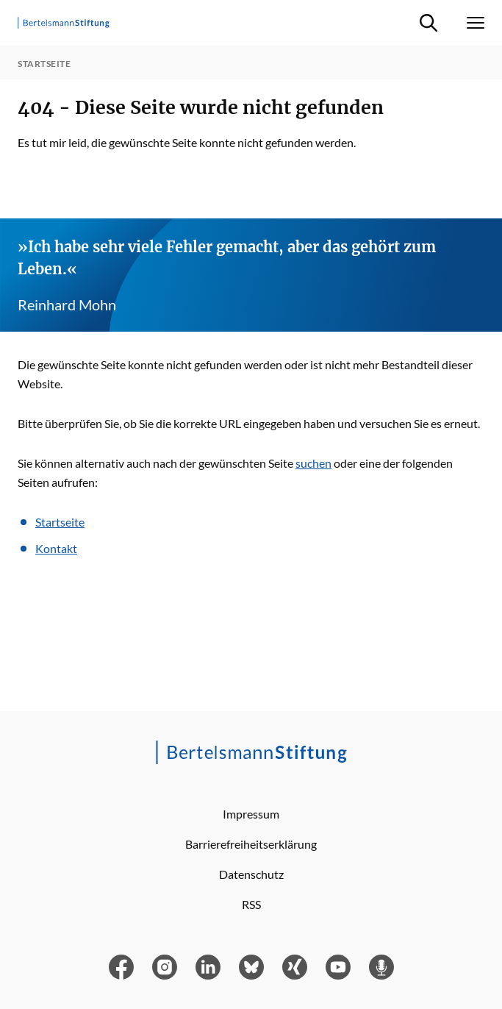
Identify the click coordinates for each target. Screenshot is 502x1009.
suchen (313, 463)
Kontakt (56, 548)
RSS (251, 904)
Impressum (251, 814)
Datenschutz (251, 874)
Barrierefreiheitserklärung (251, 844)
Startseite (60, 522)
